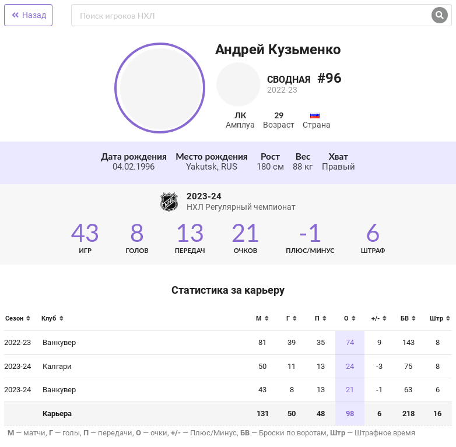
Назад (28, 15)
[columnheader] (20, 322)
